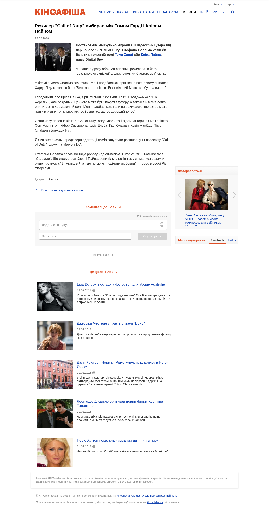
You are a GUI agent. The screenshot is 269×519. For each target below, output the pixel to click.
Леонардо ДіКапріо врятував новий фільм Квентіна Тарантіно (120, 403)
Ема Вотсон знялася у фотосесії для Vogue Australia (121, 284)
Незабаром (167, 12)
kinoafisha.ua (155, 502)
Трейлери (208, 12)
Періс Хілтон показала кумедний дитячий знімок (118, 440)
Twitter (232, 240)
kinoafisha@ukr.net (128, 495)
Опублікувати (152, 236)
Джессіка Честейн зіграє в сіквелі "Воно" (111, 323)
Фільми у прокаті (114, 12)
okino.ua (53, 179)
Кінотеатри (143, 12)
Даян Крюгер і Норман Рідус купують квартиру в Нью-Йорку (122, 364)
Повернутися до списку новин (60, 190)
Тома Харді (124, 54)
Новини (188, 12)
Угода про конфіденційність (159, 495)
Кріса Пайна (151, 54)
